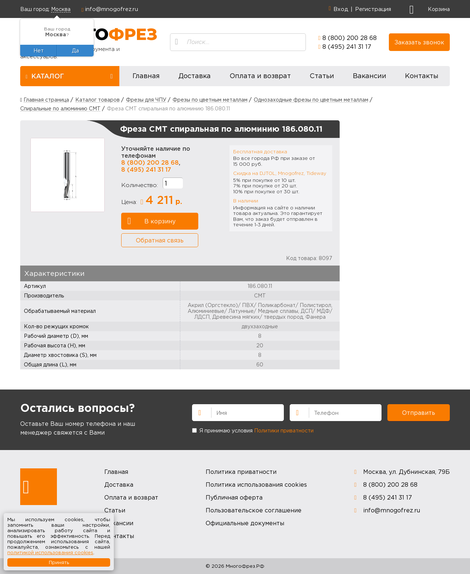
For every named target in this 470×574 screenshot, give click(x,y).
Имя (196, 411)
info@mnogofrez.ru (111, 9)
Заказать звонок (419, 42)
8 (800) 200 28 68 (349, 37)
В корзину (151, 221)
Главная (146, 75)
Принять (59, 562)
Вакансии (369, 75)
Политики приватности (284, 430)
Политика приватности (241, 471)
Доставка (194, 75)
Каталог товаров (97, 99)
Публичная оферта (234, 497)
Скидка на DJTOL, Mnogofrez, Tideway (279, 173)
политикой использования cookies (50, 552)
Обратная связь (160, 240)
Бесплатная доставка (260, 151)
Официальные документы (245, 523)
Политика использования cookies (256, 484)
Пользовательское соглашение (253, 510)
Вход (340, 9)
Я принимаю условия (253, 430)
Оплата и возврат (260, 75)
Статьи (322, 75)
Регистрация (373, 9)
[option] (67, 175)
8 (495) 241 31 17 (346, 46)
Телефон (294, 411)
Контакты (421, 75)
